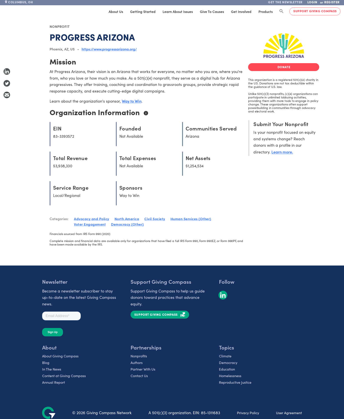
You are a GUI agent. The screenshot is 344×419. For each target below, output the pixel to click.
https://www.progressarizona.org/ (109, 48)
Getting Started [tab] (143, 11)
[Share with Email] (7, 95)
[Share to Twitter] (7, 83)
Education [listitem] (227, 369)
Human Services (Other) (190, 218)
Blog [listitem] (45, 362)
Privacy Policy (248, 412)
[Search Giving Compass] (281, 11)
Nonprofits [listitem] (139, 356)
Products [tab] (265, 11)
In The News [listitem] (51, 369)
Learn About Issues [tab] (178, 11)
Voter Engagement (90, 224)
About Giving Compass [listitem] (60, 356)
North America (127, 218)
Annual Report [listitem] (53, 382)
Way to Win (132, 101)
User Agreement (289, 412)
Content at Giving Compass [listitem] (64, 375)
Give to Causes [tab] (212, 11)
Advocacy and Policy (91, 218)
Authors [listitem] (137, 362)
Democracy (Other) (127, 224)
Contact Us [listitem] (139, 375)
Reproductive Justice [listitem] (235, 382)
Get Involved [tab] (241, 11)
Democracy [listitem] (228, 362)
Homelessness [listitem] (230, 375)
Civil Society (154, 218)
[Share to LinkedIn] (7, 71)
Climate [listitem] (225, 356)
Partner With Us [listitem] (143, 369)
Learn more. (282, 152)
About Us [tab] (116, 11)
